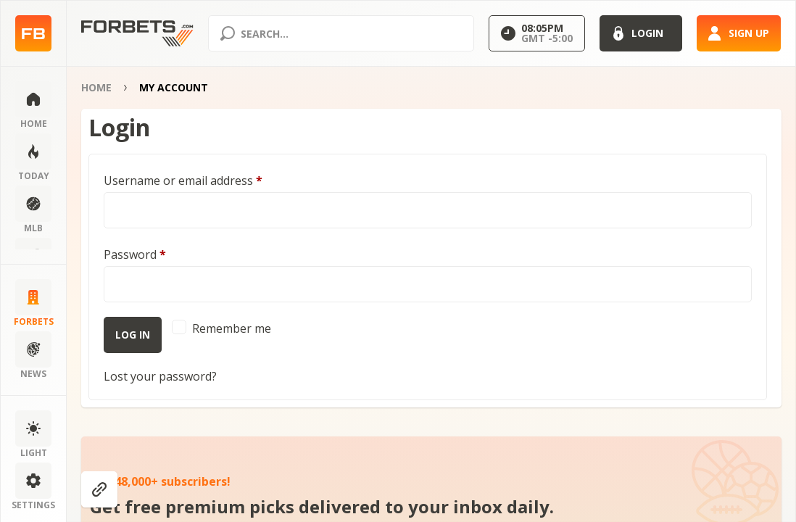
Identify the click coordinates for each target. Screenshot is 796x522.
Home (96, 87)
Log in (132, 334)
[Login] (641, 33)
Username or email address (183, 180)
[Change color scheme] (33, 435)
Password (135, 254)
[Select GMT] (537, 33)
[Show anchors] (99, 489)
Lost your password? (160, 376)
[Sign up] (739, 33)
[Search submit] (227, 33)
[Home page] (33, 33)
